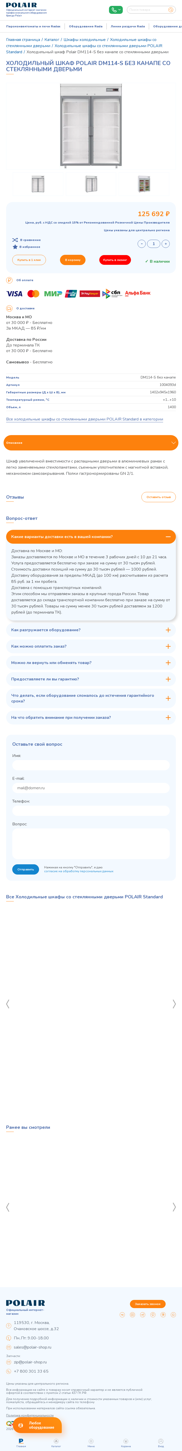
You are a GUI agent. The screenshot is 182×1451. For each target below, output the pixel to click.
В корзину (72, 260)
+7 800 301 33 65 (31, 1371)
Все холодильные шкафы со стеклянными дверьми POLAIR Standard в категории (84, 419)
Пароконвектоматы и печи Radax (33, 26)
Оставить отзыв (159, 497)
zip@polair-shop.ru (30, 1362)
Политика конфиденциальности (30, 1415)
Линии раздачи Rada (128, 26)
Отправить (25, 869)
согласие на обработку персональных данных (78, 871)
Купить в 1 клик (29, 260)
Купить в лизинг (115, 260)
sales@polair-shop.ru (32, 1347)
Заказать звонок (148, 1304)
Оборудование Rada (85, 26)
